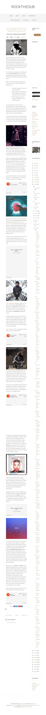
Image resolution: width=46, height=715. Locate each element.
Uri (18, 31)
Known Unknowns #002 (37, 277)
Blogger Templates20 (26, 707)
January (37, 228)
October (37, 197)
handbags (34, 686)
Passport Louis (12, 31)
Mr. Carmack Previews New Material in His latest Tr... (37, 370)
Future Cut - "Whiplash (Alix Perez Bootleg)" (37, 383)
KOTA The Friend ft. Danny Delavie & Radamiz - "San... (37, 252)
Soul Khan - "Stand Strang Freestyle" (37, 506)
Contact (34, 20)
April (36, 218)
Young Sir (22, 31)
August (37, 207)
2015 (35, 650)
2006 (35, 671)
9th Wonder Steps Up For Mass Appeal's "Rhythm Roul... (37, 589)
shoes (33, 689)
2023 (35, 170)
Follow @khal (35, 94)
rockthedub (23, 7)
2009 (35, 664)
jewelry (34, 688)
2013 (35, 655)
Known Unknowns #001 (16, 34)
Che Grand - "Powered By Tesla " (37, 611)
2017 (35, 182)
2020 (35, 175)
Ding (16, 28)
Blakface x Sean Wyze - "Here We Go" (37, 315)
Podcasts (26, 20)
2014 (35, 653)
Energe (20, 28)
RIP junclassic (35, 119)
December (37, 188)
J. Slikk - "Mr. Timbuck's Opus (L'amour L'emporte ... (37, 573)
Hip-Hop (24, 28)
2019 (35, 177)
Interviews (32, 15)
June (36, 213)
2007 (35, 669)
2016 (35, 184)
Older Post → (25, 615)
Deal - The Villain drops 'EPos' (35, 126)
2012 (35, 657)
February (37, 224)
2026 (35, 163)
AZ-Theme (14, 705)
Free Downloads (15, 20)
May (36, 215)
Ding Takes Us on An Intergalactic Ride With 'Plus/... (37, 267)
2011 (35, 660)
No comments (22, 37)
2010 (35, 662)
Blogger (34, 703)
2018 (35, 179)
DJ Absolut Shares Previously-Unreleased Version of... (37, 449)
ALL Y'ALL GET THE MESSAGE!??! (37, 549)
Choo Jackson (10, 28)
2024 (35, 168)
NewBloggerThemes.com (33, 705)
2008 (35, 667)
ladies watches (36, 684)
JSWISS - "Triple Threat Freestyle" (37, 415)
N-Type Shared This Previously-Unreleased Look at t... (37, 288)
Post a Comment (11, 622)
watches (34, 683)
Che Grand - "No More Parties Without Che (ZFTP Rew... (37, 303)
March (36, 220)
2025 (35, 165)
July (36, 211)
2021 (35, 172)
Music (24, 15)
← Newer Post (8, 615)
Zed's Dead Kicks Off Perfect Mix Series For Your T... (37, 341)
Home (11, 15)
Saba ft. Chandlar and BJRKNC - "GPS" (37, 423)
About (17, 15)
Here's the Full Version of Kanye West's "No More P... (37, 403)
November (37, 193)
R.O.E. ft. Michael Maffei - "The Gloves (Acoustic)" (37, 559)
